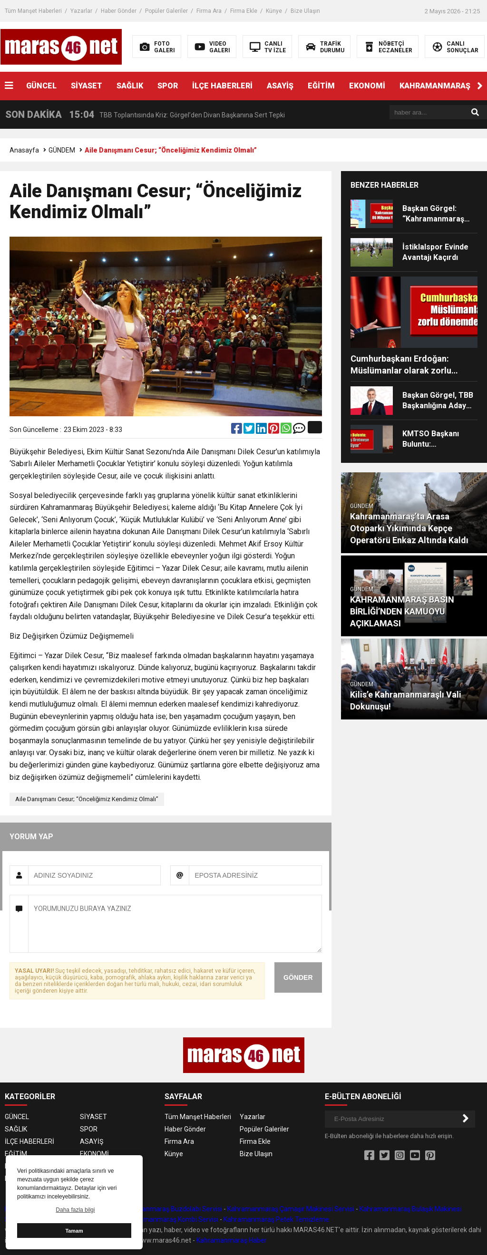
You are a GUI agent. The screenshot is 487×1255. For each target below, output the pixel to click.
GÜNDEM (62, 150)
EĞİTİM (321, 85)
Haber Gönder (118, 11)
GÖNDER (297, 977)
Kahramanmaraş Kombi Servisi (172, 1219)
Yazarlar (81, 11)
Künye (274, 11)
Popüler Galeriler (166, 11)
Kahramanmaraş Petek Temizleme (276, 1219)
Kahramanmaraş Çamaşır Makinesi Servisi (290, 1209)
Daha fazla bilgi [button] (75, 1210)
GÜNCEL (41, 85)
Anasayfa (24, 150)
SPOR (167, 85)
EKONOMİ (367, 85)
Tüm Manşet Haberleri (33, 11)
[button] (480, 86)
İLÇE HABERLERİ (222, 85)
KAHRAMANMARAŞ (434, 85)
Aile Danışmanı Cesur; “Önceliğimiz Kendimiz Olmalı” (86, 799)
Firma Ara (209, 11)
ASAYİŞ (280, 85)
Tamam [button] (74, 1231)
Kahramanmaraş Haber (231, 1240)
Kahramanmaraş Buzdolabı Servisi (170, 1209)
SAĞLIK (130, 85)
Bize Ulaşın (305, 11)
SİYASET (86, 85)
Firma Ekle (243, 11)
